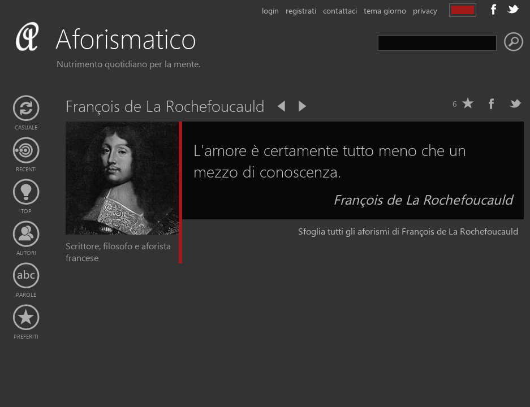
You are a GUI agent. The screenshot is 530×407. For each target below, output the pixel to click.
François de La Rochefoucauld (422, 199)
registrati (301, 10)
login (270, 10)
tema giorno (385, 10)
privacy (425, 10)
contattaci (340, 10)
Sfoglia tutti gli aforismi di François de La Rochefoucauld (408, 231)
